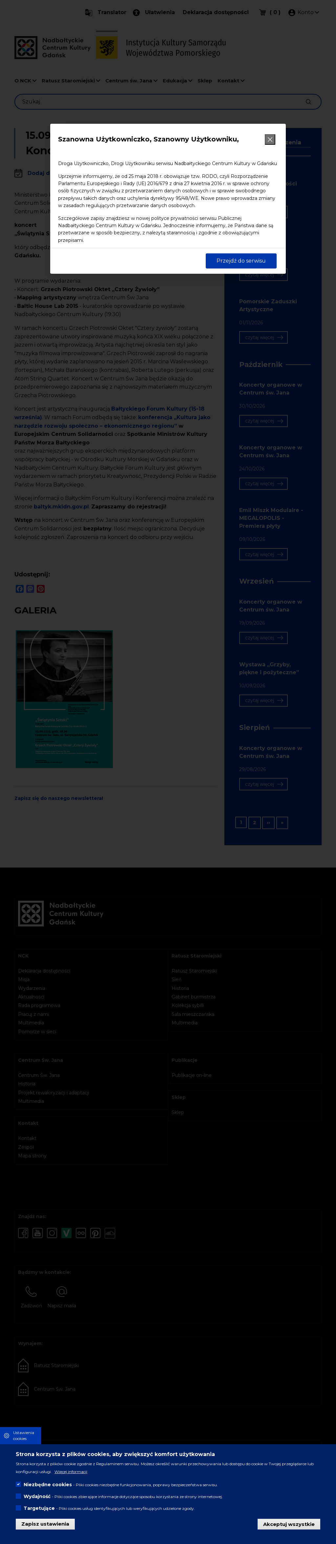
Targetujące (39, 1508)
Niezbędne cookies (48, 1485)
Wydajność (37, 1496)
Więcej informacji (70, 1471)
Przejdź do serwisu (241, 261)
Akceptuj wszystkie (289, 1524)
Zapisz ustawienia (45, 1524)
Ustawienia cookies (23, 1435)
